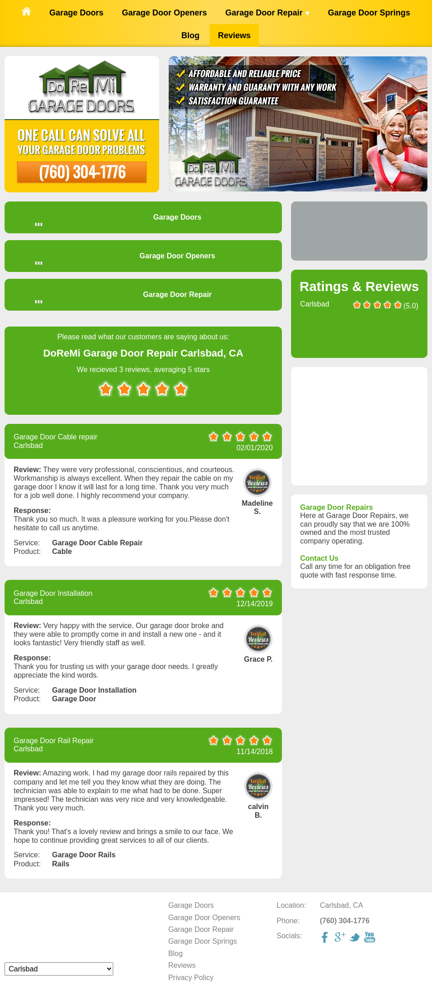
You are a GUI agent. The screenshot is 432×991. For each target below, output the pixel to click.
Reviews (234, 35)
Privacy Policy (191, 977)
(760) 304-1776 (82, 171)
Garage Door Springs (369, 12)
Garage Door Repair (267, 12)
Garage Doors (76, 12)
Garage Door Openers (164, 12)
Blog (190, 35)
